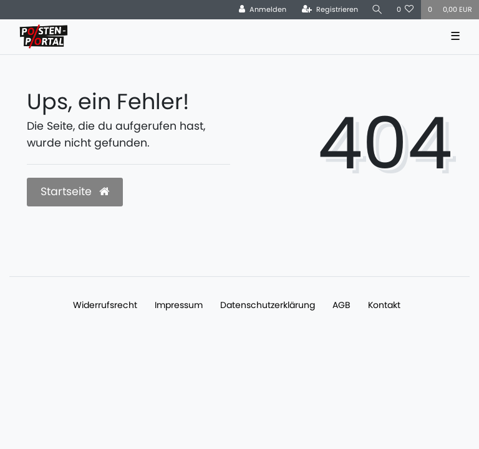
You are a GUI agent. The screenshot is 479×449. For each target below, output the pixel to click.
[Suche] (377, 9)
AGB (341, 305)
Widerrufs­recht (105, 305)
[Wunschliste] (405, 9)
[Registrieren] (330, 9)
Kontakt (384, 305)
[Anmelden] (262, 9)
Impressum (179, 305)
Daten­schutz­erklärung (267, 305)
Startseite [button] (75, 191)
